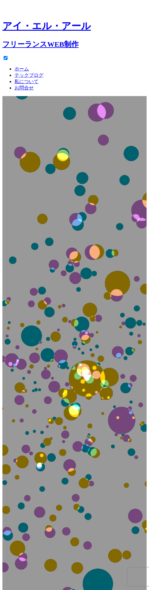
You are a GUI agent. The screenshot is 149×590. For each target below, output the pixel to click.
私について (26, 81)
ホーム (21, 68)
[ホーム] (74, 28)
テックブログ (28, 75)
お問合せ (24, 87)
